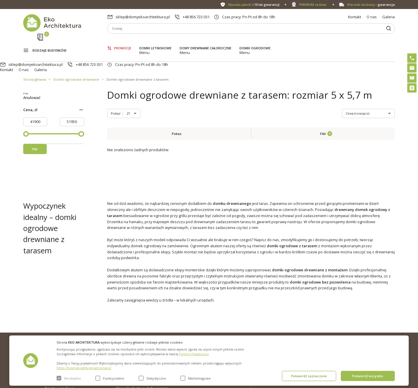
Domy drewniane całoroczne (205, 41)
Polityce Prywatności (194, 354)
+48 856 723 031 (196, 16)
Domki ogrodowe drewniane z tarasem (138, 57)
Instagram (379, 316)
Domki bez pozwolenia (210, 315)
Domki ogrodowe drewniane (76, 57)
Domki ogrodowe (255, 41)
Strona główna (34, 57)
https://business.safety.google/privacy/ (84, 368)
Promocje (122, 41)
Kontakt (354, 16)
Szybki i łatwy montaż (208, 334)
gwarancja (371, 4)
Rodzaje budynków (49, 41)
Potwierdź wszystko (367, 376)
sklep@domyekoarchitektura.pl (143, 16)
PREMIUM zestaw (205, 324)
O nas (372, 16)
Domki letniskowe (155, 41)
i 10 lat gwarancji (254, 4)
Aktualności (126, 324)
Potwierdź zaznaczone (309, 376)
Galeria (388, 16)
